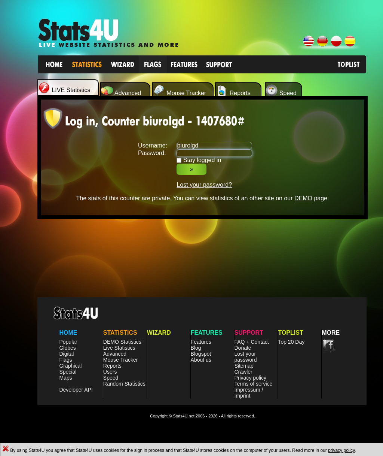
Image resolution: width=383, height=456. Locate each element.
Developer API (76, 390)
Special (67, 372)
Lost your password (246, 357)
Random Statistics (124, 384)
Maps (65, 378)
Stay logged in (202, 160)
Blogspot (201, 354)
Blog (196, 348)
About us (201, 360)
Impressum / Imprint (249, 393)
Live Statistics (119, 348)
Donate (243, 348)
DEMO (303, 198)
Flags (65, 360)
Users (110, 372)
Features (201, 342)
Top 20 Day (291, 342)
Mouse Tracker (120, 360)
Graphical (70, 366)
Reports (112, 366)
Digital (66, 354)
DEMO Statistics (122, 342)
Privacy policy (251, 378)
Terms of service (254, 384)
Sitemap (244, 366)
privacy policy (341, 450)
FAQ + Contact (252, 342)
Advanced (114, 354)
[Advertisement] (203, 265)
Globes (67, 348)
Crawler (243, 372)
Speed (110, 378)
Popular (68, 342)
